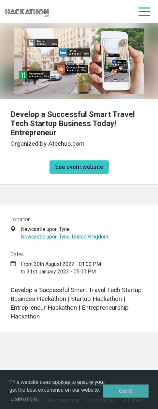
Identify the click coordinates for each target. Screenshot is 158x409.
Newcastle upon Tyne (45, 237)
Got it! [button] (126, 391)
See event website (79, 166)
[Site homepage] (27, 11)
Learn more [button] (23, 398)
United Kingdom (90, 237)
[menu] (144, 11)
